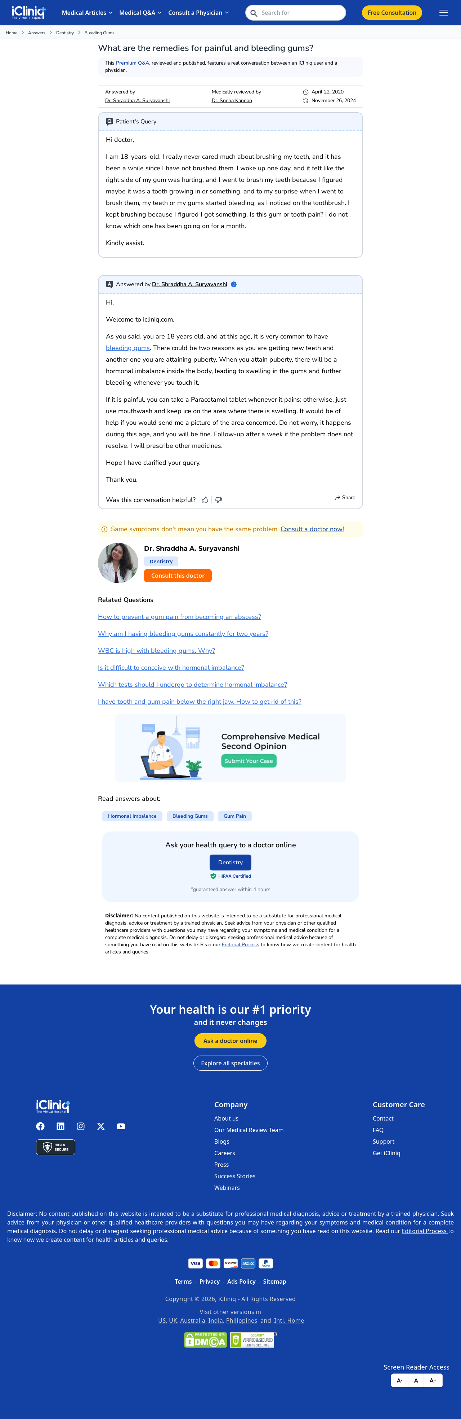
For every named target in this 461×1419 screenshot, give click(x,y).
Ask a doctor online (230, 1041)
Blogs (221, 1141)
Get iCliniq (386, 1153)
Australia (192, 1320)
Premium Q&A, (133, 63)
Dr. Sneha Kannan (232, 100)
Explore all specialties (230, 1063)
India (216, 1320)
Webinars (227, 1188)
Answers (36, 33)
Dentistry (65, 33)
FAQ (378, 1130)
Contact (383, 1118)
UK (173, 1320)
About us (226, 1118)
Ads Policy (241, 1281)
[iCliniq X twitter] (101, 1126)
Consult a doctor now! (312, 529)
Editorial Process (240, 944)
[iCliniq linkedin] (60, 1126)
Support (383, 1141)
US (162, 1320)
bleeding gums (100, 33)
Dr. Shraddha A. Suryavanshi (137, 100)
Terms (183, 1281)
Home (11, 33)
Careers (224, 1153)
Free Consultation (392, 13)
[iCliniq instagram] (80, 1126)
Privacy (210, 1281)
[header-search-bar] (295, 13)
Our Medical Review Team (249, 1130)
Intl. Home (289, 1320)
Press (221, 1165)
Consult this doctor (178, 576)
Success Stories (234, 1176)
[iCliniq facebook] (40, 1126)
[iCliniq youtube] (121, 1126)
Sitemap (274, 1281)
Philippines (242, 1320)
